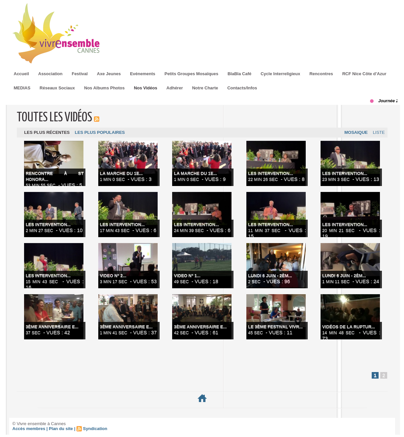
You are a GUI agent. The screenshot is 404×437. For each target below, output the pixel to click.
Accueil (21, 73)
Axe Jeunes (109, 73)
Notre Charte (205, 87)
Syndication (95, 430)
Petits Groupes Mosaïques (191, 73)
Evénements (142, 73)
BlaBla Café (239, 73)
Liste (378, 133)
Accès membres (29, 430)
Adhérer (175, 87)
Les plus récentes (48, 133)
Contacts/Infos (242, 87)
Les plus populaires (102, 133)
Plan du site (61, 430)
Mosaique (353, 133)
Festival (79, 73)
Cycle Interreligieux (280, 73)
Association (50, 73)
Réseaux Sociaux (57, 87)
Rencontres (321, 73)
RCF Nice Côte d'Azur (364, 73)
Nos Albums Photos (104, 87)
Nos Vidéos (145, 87)
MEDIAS (22, 87)
